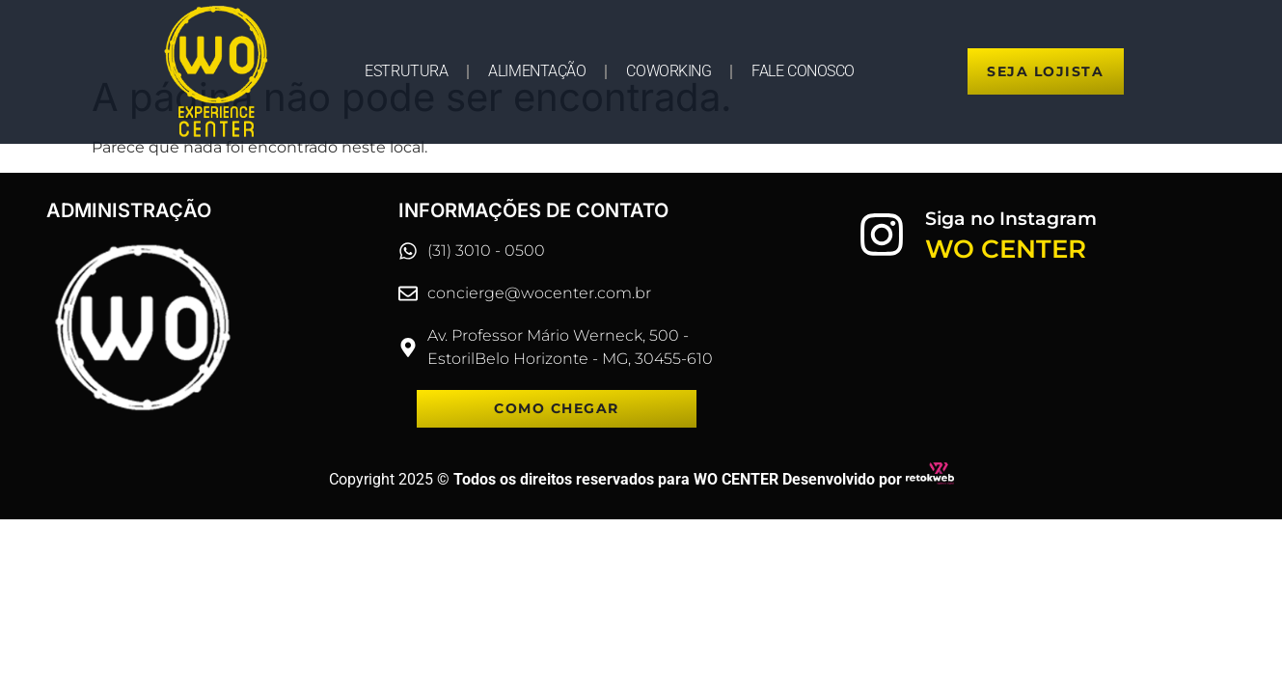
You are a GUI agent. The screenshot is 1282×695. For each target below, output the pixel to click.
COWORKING (668, 71)
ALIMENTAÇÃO (537, 71)
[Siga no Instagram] (882, 234)
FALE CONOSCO (803, 71)
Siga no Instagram (1011, 219)
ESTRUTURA (406, 71)
